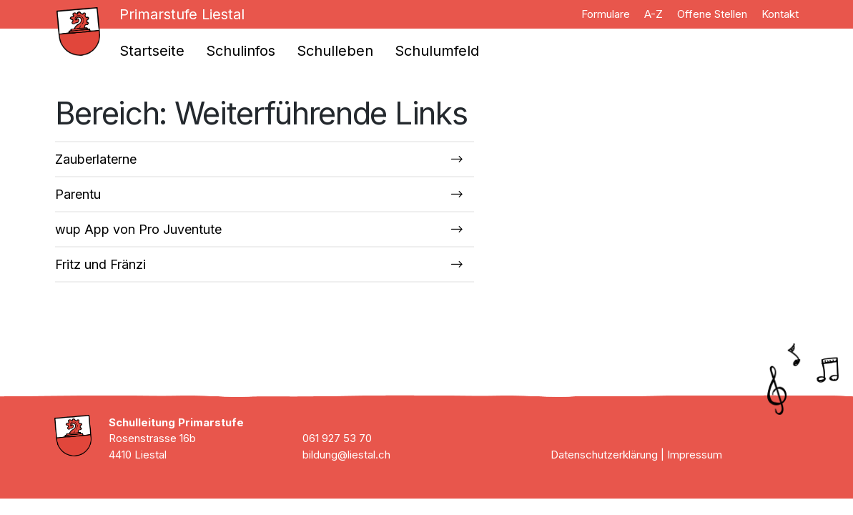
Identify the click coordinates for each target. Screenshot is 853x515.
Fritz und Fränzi (100, 264)
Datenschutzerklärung (604, 454)
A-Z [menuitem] (653, 14)
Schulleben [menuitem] (335, 50)
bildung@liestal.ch (346, 454)
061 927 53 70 (337, 438)
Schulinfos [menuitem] (240, 50)
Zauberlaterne (96, 159)
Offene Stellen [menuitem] (712, 14)
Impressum (694, 454)
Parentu (78, 194)
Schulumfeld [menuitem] (437, 50)
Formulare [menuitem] (605, 14)
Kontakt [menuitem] (780, 14)
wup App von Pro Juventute (138, 229)
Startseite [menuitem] (151, 50)
